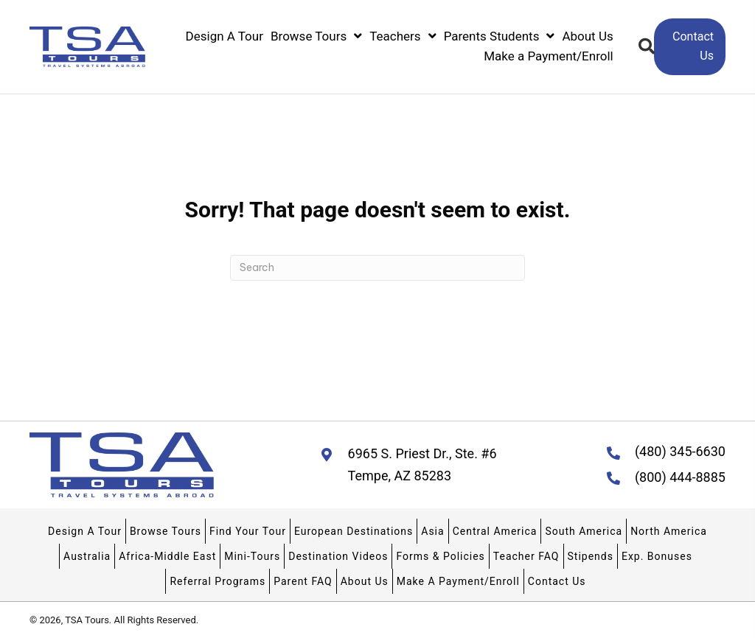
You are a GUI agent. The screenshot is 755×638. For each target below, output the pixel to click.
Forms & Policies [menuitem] (440, 556)
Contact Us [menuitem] (557, 581)
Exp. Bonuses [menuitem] (657, 556)
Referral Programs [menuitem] (217, 581)
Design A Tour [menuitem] (85, 531)
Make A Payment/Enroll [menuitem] (458, 581)
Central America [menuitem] (495, 531)
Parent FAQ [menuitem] (303, 581)
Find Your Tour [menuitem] (247, 531)
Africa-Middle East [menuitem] (167, 556)
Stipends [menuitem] (590, 556)
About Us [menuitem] (365, 581)
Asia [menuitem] (432, 531)
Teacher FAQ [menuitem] (526, 556)
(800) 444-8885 (680, 477)
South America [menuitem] (583, 531)
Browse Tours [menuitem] (165, 531)
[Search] (377, 268)
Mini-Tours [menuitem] (252, 556)
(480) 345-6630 (680, 451)
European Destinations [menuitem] (353, 531)
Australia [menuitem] (87, 556)
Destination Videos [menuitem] (338, 556)
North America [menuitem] (668, 531)
